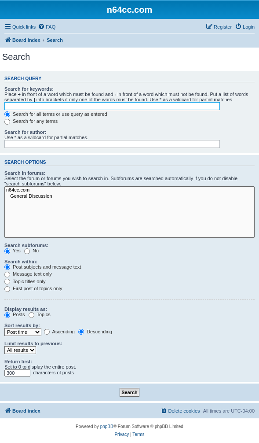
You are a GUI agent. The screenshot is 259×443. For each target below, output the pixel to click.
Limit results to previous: (33, 343)
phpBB (106, 426)
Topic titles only (24, 281)
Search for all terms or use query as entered (55, 114)
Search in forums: (25, 173)
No (31, 250)
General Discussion (129, 196)
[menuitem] (46, 27)
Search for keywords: (29, 89)
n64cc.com (129, 190)
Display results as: (25, 309)
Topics (40, 314)
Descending (95, 331)
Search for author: (25, 132)
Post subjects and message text (42, 266)
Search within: (20, 261)
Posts (14, 314)
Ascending (59, 331)
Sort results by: (22, 325)
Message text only (28, 274)
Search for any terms (31, 121)
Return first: (18, 361)
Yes (12, 250)
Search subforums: (26, 245)
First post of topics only (33, 288)
